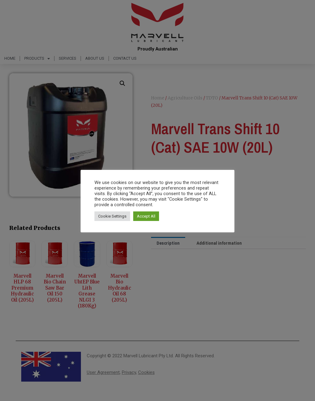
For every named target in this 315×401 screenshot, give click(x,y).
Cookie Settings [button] (112, 216)
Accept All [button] (146, 216)
